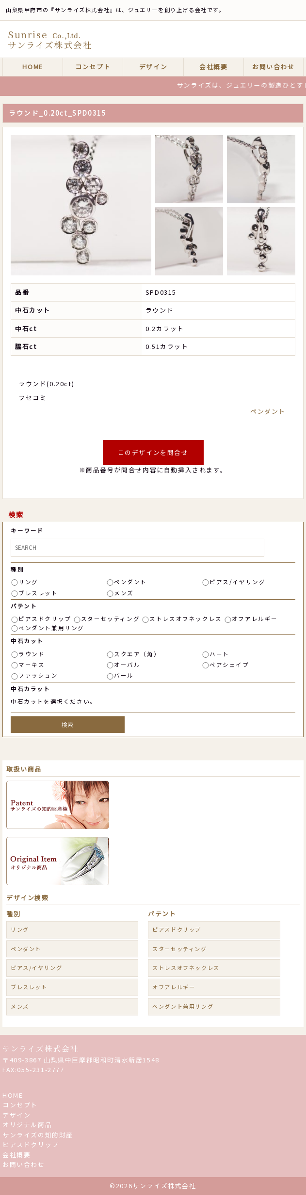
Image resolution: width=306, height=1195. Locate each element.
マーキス (31, 664)
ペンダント (268, 411)
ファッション (38, 675)
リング (28, 582)
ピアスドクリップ (44, 618)
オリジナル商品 (27, 1124)
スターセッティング (110, 618)
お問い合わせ (273, 66)
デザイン (153, 66)
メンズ (124, 593)
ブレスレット (38, 593)
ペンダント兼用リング (51, 628)
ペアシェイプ (229, 664)
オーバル (127, 664)
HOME (32, 66)
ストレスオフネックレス (185, 618)
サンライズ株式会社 (40, 1048)
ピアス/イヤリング (237, 582)
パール (124, 675)
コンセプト (93, 66)
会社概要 (213, 66)
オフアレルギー (255, 618)
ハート (219, 654)
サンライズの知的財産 (37, 1134)
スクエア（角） (137, 654)
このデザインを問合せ (153, 452)
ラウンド (31, 654)
